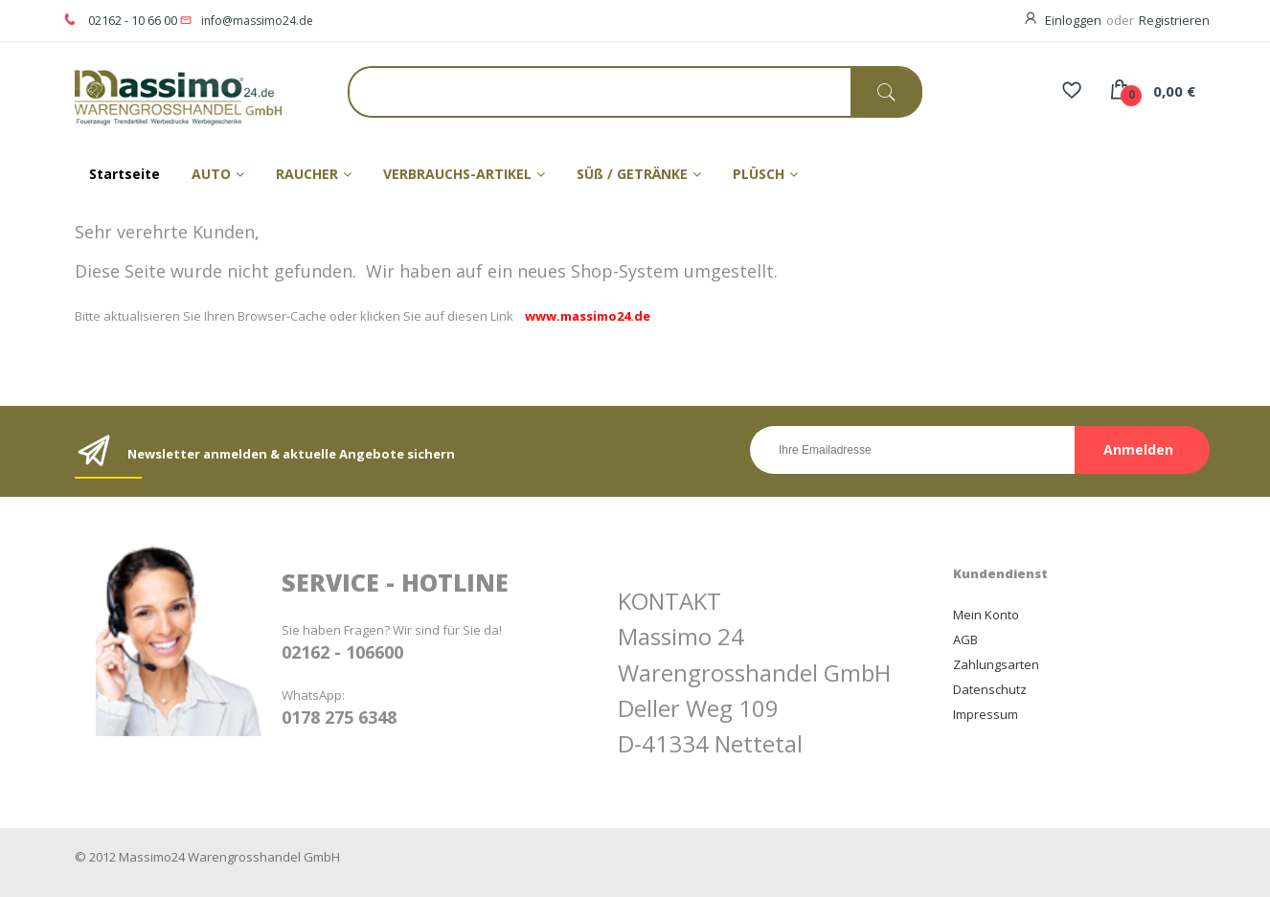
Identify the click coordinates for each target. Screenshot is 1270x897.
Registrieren (1174, 20)
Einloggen (1073, 20)
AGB (965, 639)
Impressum (985, 714)
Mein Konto (986, 614)
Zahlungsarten (996, 664)
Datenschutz (990, 689)
